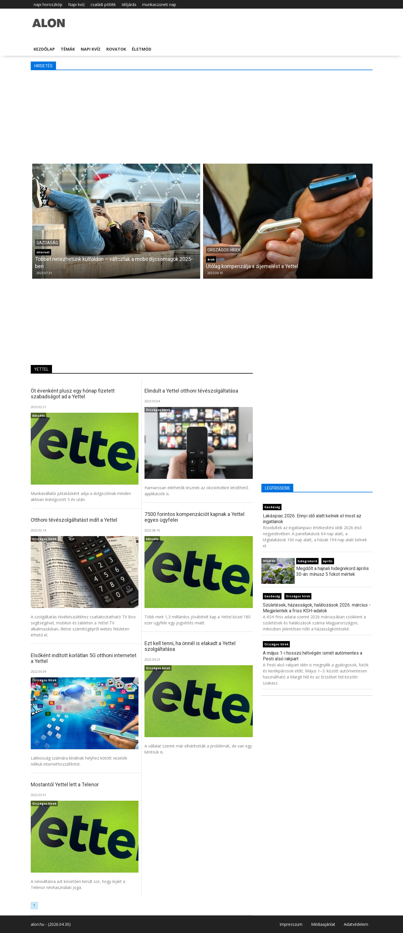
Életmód (141, 49)
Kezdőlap (44, 49)
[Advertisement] (202, 116)
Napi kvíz (76, 4)
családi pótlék (103, 4)
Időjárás (129, 4)
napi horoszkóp (48, 4)
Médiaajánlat (323, 924)
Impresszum (290, 924)
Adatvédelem (356, 924)
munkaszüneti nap (159, 4)
